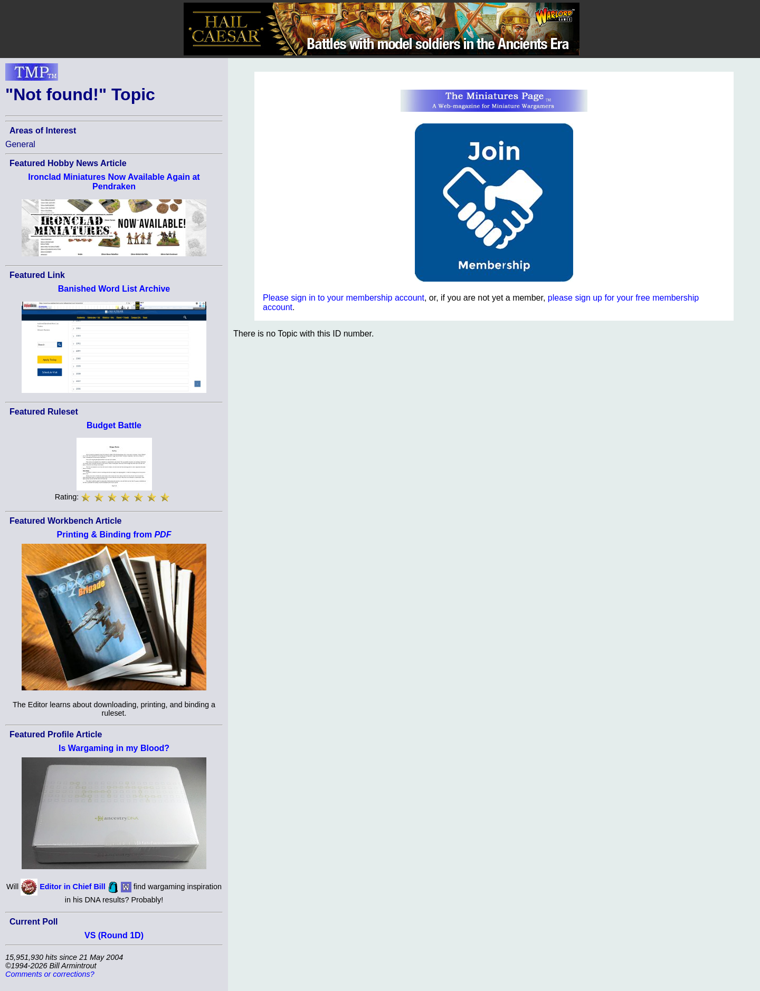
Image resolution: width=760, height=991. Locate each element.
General (20, 144)
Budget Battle (114, 425)
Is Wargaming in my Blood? (114, 748)
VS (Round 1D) (114, 935)
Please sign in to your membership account (343, 297)
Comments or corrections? (49, 974)
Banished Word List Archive (114, 288)
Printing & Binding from (114, 534)
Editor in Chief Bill (73, 886)
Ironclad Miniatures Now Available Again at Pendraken (114, 181)
